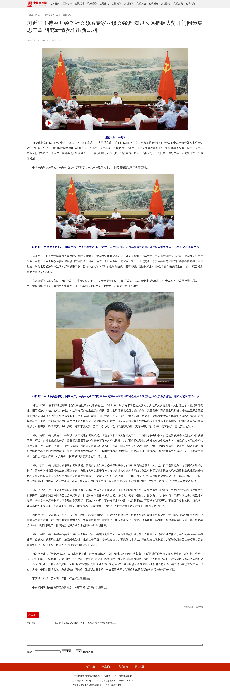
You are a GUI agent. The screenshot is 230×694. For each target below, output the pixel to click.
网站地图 (139, 670)
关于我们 (90, 670)
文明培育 (128, 3)
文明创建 (153, 3)
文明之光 (178, 3)
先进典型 (116, 3)
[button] (49, 123)
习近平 (57, 14)
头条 (52, 3)
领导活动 (48, 14)
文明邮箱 (123, 670)
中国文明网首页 (34, 14)
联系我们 (106, 670)
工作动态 (67, 3)
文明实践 (141, 3)
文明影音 (165, 3)
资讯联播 (79, 3)
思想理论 (92, 3)
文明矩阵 (190, 3)
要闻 (57, 3)
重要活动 (67, 14)
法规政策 (104, 3)
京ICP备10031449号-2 (82, 684)
